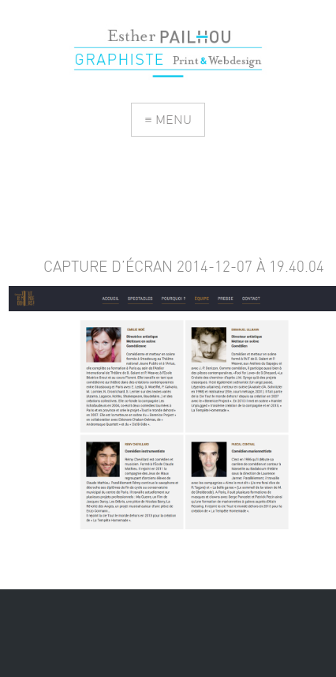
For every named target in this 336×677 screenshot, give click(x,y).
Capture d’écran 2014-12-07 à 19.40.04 (183, 266)
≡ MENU (167, 119)
